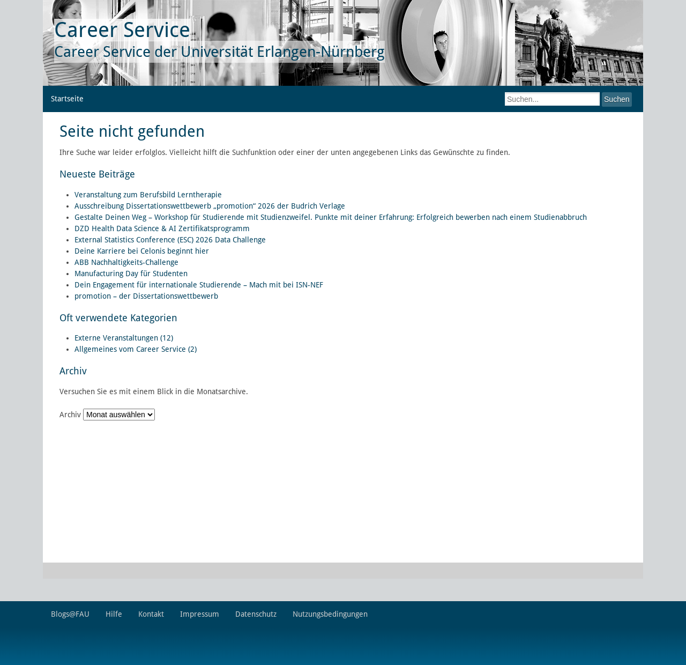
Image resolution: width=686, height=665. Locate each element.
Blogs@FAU (70, 614)
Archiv (70, 414)
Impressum (199, 614)
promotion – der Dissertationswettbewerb (146, 296)
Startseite (67, 98)
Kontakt (151, 614)
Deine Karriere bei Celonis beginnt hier (141, 251)
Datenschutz (256, 614)
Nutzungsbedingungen (330, 614)
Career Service (122, 30)
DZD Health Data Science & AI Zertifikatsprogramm (162, 228)
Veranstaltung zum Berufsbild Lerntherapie (148, 194)
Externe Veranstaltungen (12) (123, 338)
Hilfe (114, 614)
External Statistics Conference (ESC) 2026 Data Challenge (170, 239)
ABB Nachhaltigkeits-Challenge (126, 262)
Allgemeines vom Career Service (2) (135, 349)
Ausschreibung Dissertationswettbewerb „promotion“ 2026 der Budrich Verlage (209, 206)
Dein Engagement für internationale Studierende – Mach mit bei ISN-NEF (198, 284)
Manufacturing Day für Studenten (131, 273)
